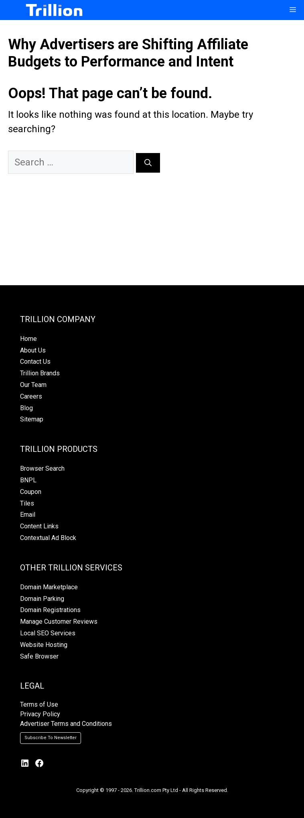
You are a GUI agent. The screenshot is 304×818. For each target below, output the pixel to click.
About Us (33, 350)
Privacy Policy (40, 714)
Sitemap (31, 419)
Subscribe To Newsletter (50, 737)
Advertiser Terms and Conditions (66, 723)
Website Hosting (43, 645)
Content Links (39, 526)
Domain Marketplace (49, 587)
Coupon (30, 492)
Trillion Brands (40, 373)
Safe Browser (39, 656)
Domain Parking (42, 598)
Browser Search (42, 468)
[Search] (148, 163)
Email (27, 514)
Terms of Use (39, 704)
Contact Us (35, 361)
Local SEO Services (47, 633)
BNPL (28, 480)
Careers (31, 396)
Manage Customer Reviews (58, 621)
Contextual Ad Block (48, 538)
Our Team (33, 385)
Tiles (27, 503)
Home (28, 339)
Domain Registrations (50, 610)
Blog (26, 408)
